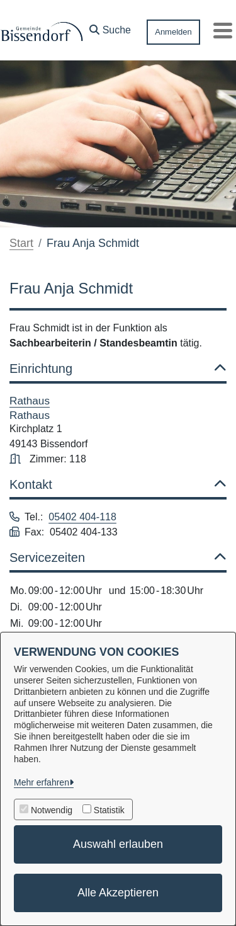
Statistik (109, 810)
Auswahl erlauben (118, 844)
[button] (110, 27)
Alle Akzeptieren (118, 892)
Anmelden (173, 32)
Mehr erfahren (41, 782)
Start (21, 243)
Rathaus (29, 400)
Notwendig (51, 810)
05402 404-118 (82, 517)
